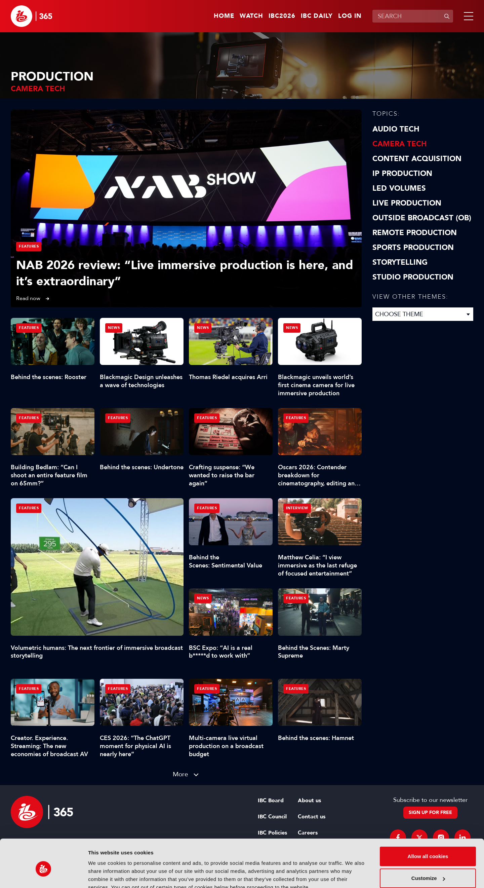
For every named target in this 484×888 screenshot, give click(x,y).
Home (224, 16)
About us (309, 800)
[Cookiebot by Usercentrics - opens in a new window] (43, 875)
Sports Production (413, 248)
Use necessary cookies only (427, 869)
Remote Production (414, 233)
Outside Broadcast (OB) (421, 218)
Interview (297, 508)
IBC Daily (317, 16)
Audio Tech (395, 129)
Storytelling (400, 262)
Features (29, 246)
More (180, 774)
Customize (428, 847)
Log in (350, 16)
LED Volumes (399, 188)
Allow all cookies (428, 825)
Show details (103, 875)
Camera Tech (399, 144)
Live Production (406, 203)
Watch (251, 16)
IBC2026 (282, 16)
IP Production (402, 174)
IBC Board (271, 800)
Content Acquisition (416, 159)
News (114, 327)
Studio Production (412, 277)
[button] (467, 16)
